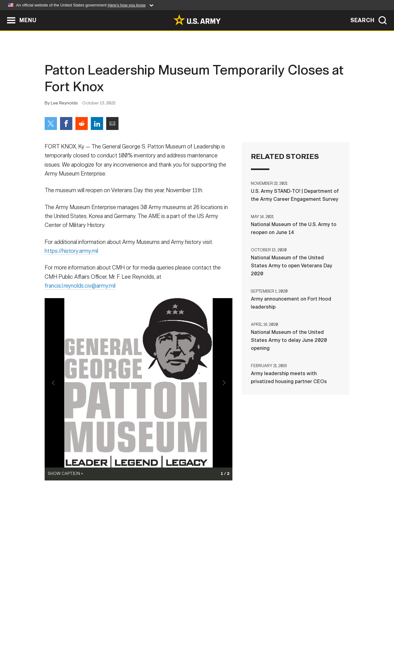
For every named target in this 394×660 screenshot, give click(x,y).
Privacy (125, 632)
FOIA (234, 632)
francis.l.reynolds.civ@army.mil (80, 289)
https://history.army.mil (71, 254)
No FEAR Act (264, 632)
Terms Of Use (160, 632)
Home (62, 632)
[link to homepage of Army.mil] (197, 20)
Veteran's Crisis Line (313, 632)
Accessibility (202, 632)
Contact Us (92, 632)
